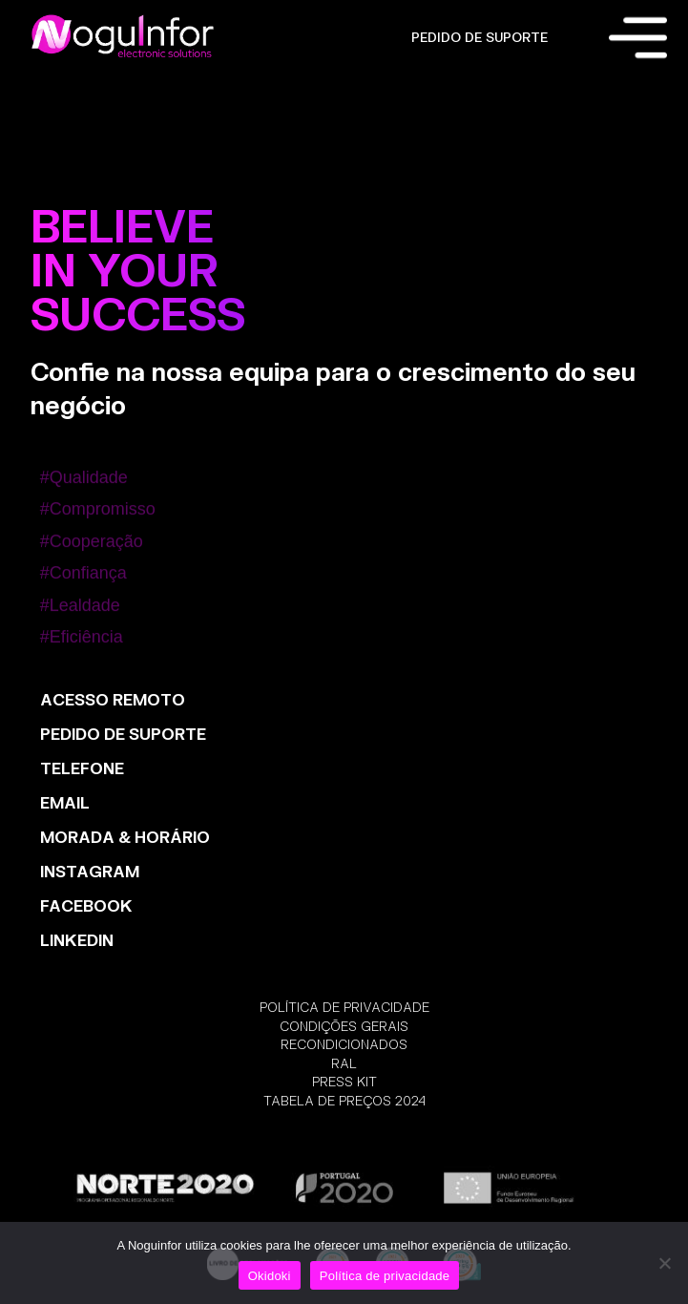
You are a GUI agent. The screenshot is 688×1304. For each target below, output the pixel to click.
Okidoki (269, 1276)
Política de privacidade (385, 1276)
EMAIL (65, 802)
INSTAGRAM (89, 871)
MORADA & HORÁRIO (125, 837)
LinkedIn (77, 940)
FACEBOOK (86, 905)
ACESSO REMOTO (112, 699)
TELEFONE (82, 768)
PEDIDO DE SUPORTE (479, 37)
